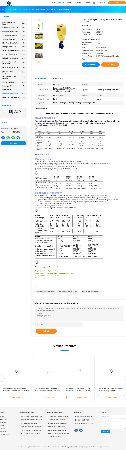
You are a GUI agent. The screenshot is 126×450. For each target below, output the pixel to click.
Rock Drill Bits (13, 90)
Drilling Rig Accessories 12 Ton (45, 291)
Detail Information (41, 78)
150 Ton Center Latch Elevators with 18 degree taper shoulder (31, 432)
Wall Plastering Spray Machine (13, 77)
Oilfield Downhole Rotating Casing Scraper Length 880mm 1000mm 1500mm (58, 433)
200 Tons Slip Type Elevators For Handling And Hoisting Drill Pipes (31, 418)
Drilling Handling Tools (13, 47)
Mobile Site (3, 431)
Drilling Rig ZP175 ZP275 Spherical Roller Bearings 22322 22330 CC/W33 (111, 391)
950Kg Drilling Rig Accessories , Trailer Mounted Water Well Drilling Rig (16, 391)
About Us (3, 422)
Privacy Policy (4, 434)
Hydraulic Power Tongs (13, 54)
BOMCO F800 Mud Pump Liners (15, 112)
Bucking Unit (13, 86)
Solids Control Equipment (13, 51)
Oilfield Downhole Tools (13, 32)
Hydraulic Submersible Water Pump (13, 62)
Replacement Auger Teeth (13, 67)
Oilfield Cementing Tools (13, 28)
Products (3, 419)
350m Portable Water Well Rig (90, 291)
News (2, 425)
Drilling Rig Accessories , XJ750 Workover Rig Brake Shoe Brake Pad (78, 391)
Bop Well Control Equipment (13, 72)
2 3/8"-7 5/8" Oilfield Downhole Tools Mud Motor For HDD (58, 418)
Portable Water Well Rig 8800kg (68, 291)
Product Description (56, 78)
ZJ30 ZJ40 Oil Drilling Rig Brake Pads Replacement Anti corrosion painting (47, 391)
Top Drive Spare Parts (13, 35)
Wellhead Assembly (13, 39)
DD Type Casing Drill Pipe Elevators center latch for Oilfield (31, 425)
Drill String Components (13, 58)
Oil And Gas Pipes (13, 82)
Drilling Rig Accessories (13, 93)
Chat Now (117, 3)
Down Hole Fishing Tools (13, 97)
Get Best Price (90, 65)
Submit (46, 331)
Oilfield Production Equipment (13, 23)
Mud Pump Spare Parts (13, 43)
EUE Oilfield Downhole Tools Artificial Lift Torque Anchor (57, 425)
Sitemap (2, 428)
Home (2, 416)
